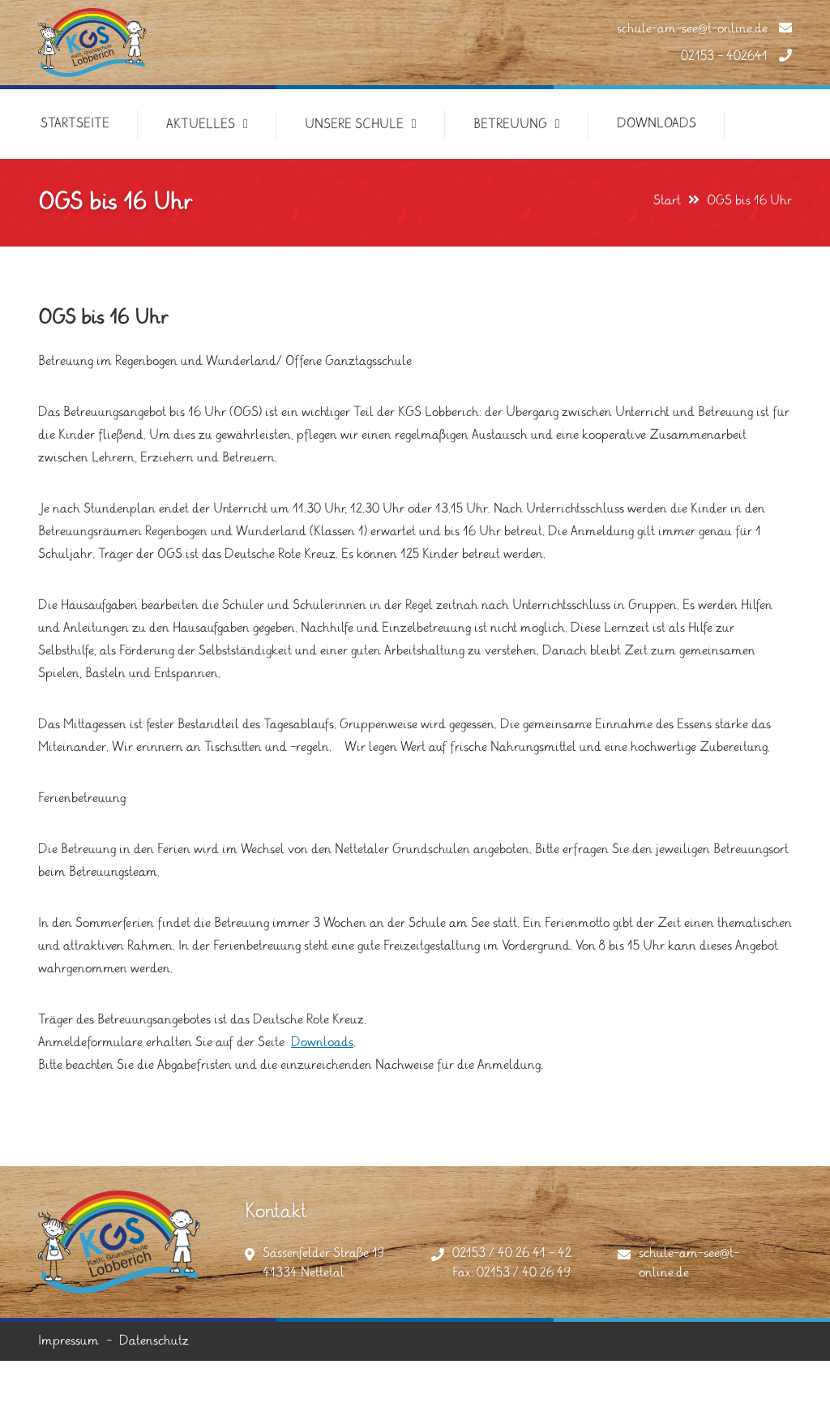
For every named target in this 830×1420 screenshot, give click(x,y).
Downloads (322, 1042)
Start (667, 200)
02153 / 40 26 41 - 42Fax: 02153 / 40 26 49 (511, 1263)
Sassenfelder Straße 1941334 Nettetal (323, 1263)
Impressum (68, 1341)
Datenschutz (154, 1341)
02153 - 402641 (736, 56)
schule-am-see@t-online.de (704, 28)
